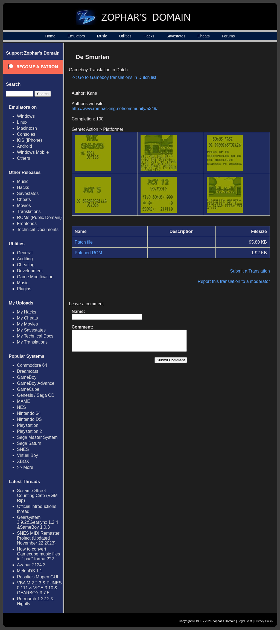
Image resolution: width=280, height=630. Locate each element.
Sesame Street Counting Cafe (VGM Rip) (37, 495)
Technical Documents (38, 229)
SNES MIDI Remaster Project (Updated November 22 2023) (38, 538)
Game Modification (35, 276)
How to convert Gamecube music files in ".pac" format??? (38, 554)
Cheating (25, 264)
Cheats (203, 36)
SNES (23, 449)
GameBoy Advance (35, 383)
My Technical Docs (35, 336)
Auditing (25, 258)
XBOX (23, 461)
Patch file (84, 242)
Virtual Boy (27, 455)
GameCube (28, 389)
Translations (29, 211)
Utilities (125, 36)
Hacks (149, 36)
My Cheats (27, 318)
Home (50, 36)
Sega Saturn (29, 443)
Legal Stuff (245, 621)
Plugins (24, 288)
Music (102, 36)
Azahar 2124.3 (31, 565)
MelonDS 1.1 (29, 571)
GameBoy (26, 377)
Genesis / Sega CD (35, 395)
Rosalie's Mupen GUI (37, 577)
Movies (24, 205)
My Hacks (26, 312)
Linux (22, 122)
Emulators (76, 36)
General (25, 252)
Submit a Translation (250, 271)
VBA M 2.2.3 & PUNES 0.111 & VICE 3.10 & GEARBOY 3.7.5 (39, 588)
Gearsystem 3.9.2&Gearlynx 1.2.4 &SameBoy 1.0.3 (37, 522)
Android (24, 146)
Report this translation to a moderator (234, 281)
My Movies (27, 324)
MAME (23, 401)
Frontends (27, 223)
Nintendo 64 (28, 413)
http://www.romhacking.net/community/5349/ (115, 108)
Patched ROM (88, 252)
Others (23, 158)
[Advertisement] (223, 89)
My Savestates (31, 330)
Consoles (26, 134)
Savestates (176, 36)
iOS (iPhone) (29, 140)
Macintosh (27, 128)
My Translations (32, 342)
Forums (228, 36)
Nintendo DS (29, 419)
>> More (25, 467)
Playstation (27, 425)
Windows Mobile (33, 152)
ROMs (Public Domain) (39, 217)
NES (21, 407)
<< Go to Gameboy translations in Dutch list (114, 77)
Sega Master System (37, 437)
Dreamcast (27, 371)
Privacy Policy (264, 621)
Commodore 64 (32, 365)
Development (30, 270)
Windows (26, 116)
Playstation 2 (29, 431)
